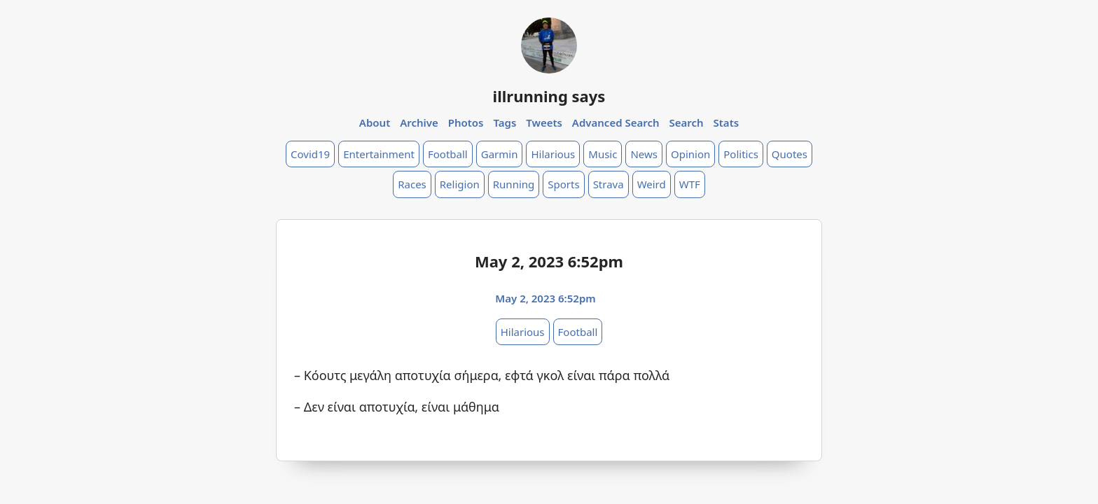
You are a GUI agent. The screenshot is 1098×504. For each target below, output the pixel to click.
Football (448, 154)
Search (686, 122)
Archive (419, 122)
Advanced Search (616, 122)
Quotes (789, 154)
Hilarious (553, 154)
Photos (466, 122)
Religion (460, 184)
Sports (563, 184)
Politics (740, 154)
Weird (651, 184)
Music (602, 154)
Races (412, 184)
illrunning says (549, 95)
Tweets (544, 122)
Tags (504, 122)
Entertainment (379, 154)
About (374, 122)
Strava (608, 184)
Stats (726, 122)
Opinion (690, 154)
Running (514, 184)
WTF (689, 184)
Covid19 (310, 154)
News (644, 154)
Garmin (499, 154)
